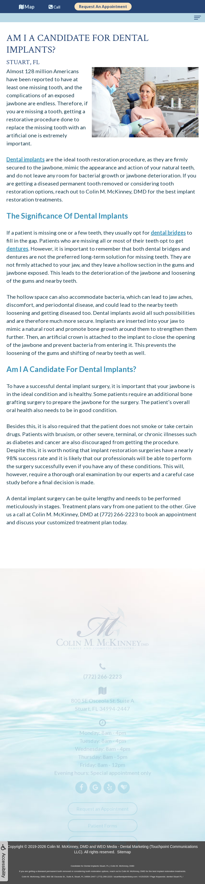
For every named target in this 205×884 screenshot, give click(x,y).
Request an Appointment (102, 811)
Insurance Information (102, 845)
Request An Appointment (103, 6)
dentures (17, 248)
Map (26, 7)
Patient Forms (102, 828)
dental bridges (168, 232)
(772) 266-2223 (119, 514)
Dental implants (25, 159)
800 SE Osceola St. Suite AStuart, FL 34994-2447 (102, 700)
